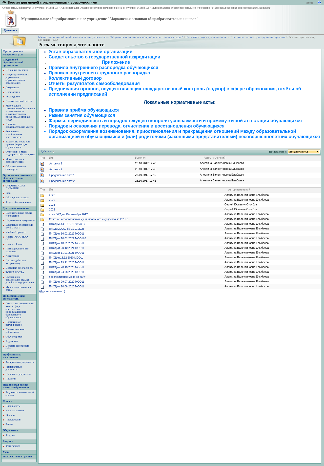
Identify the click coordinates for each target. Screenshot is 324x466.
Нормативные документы (20, 220)
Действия (46, 151)
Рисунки (8, 441)
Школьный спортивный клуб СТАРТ (19, 226)
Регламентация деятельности (207, 37)
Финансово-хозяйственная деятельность (14, 134)
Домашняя (10, 30)
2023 (52, 209)
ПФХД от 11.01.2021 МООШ (66, 252)
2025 (52, 199)
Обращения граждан (17, 197)
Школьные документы (18, 374)
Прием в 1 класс (15, 244)
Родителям (12, 341)
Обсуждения (10, 430)
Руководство (13, 96)
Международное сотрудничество (15, 160)
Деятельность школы (16, 208)
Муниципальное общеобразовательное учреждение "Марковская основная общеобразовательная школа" (212, 7)
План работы (13, 406)
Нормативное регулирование (14, 323)
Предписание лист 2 (62, 180)
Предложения (13, 419)
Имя (51, 157)
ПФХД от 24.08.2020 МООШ (66, 271)
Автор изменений (215, 157)
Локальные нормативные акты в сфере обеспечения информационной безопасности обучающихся (20, 310)
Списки (7, 401)
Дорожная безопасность (19, 267)
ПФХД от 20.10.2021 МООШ (66, 247)
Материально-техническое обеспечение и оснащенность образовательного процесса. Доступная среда (20, 112)
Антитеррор (12, 256)
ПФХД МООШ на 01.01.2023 (66, 228)
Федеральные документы (20, 362)
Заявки (9, 424)
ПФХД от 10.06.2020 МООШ (66, 286)
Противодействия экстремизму (16, 262)
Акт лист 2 (55, 169)
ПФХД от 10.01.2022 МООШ (66, 243)
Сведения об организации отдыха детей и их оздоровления (20, 280)
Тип (42, 157)
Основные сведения (17, 70)
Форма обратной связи (18, 202)
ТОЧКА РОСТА (15, 272)
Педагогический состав (19, 101)
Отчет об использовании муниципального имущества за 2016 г (88, 219)
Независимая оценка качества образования (16, 386)
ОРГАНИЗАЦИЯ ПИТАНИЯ (15, 187)
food (8, 193)
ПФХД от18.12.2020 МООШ (66, 257)
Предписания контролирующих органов (258, 37)
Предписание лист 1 (62, 175)
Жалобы (10, 415)
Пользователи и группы (17, 456)
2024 (52, 204)
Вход (309, 2)
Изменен (140, 157)
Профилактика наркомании (12, 356)
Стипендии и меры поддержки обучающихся (20, 153)
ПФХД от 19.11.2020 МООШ (66, 262)
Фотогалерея (13, 445)
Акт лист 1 (55, 163)
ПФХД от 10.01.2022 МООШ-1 (68, 238)
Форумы (10, 435)
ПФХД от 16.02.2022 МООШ (66, 233)
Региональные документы (14, 368)
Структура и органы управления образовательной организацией (17, 78)
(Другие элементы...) (52, 291)
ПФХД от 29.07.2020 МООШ (66, 281)
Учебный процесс (16, 232)
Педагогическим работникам (15, 330)
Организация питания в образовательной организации (17, 178)
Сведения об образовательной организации (13, 62)
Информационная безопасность (14, 297)
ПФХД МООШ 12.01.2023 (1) (67, 223)
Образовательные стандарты (16, 168)
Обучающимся (14, 336)
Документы (12, 87)
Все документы (298, 151)
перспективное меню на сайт (67, 276)
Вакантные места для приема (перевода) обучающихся (18, 144)
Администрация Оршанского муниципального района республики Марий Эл (104, 7)
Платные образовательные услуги (19, 125)
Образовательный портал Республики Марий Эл (30, 7)
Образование (13, 92)
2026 (52, 195)
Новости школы (15, 410)
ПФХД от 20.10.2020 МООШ (66, 267)
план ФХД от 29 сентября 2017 (68, 214)
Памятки (11, 378)
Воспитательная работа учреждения (19, 214)
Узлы (6, 452)
